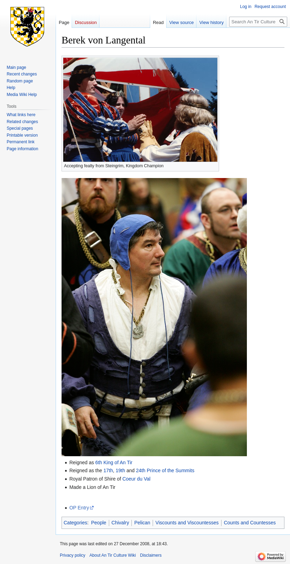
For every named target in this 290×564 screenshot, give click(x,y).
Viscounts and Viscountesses (187, 522)
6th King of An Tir (113, 462)
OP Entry (79, 507)
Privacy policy (72, 555)
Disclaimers (151, 555)
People (98, 522)
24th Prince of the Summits (165, 470)
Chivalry (120, 522)
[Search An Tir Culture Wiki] (258, 22)
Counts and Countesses (250, 522)
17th (108, 470)
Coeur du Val (136, 479)
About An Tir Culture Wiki (112, 555)
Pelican (142, 522)
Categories (75, 522)
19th (120, 470)
